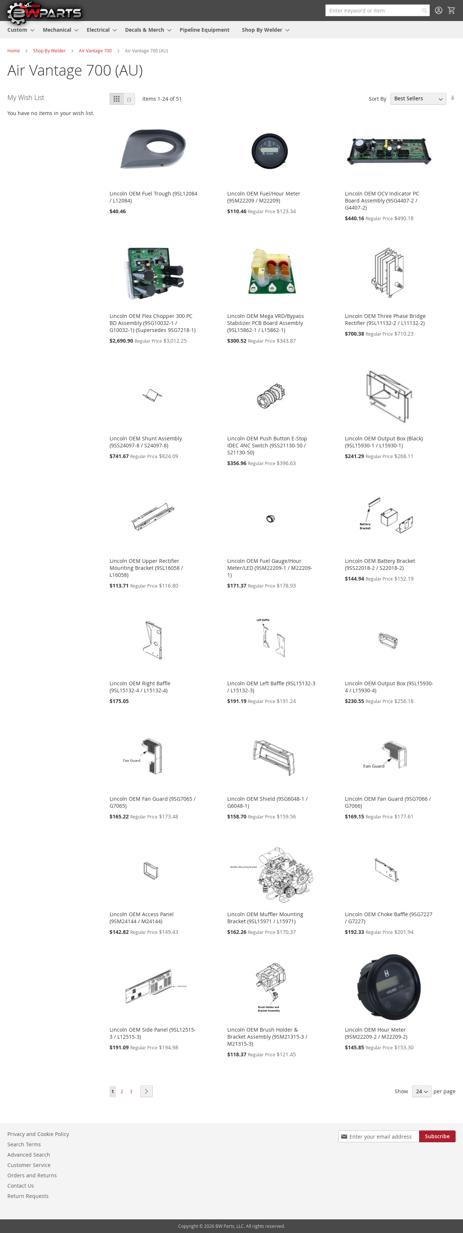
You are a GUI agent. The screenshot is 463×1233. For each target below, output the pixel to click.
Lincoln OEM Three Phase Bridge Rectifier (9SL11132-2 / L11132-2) (385, 319)
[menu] (231, 29)
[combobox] (377, 10)
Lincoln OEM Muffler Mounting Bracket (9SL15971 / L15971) (265, 918)
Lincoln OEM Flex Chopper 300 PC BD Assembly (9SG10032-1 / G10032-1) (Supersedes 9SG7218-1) (153, 322)
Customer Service (29, 1164)
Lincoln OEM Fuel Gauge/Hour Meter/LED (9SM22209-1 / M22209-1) (269, 567)
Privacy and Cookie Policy (38, 1133)
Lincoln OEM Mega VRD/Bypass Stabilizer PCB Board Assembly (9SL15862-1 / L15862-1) (265, 322)
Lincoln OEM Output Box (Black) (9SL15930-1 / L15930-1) (384, 442)
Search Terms (24, 1144)
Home (13, 50)
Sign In (439, 10)
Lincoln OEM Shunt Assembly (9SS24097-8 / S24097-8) (146, 442)
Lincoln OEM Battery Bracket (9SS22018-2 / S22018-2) (380, 564)
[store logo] (44, 12)
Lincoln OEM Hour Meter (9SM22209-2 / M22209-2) (376, 1033)
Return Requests (28, 1195)
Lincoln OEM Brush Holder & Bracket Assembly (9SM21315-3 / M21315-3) (267, 1036)
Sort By (377, 98)
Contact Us (20, 1185)
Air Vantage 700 (95, 50)
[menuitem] (19, 29)
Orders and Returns (32, 1175)
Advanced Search (28, 1154)
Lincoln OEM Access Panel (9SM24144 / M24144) (142, 918)
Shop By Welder (49, 50)
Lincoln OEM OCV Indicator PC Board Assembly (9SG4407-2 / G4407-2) (382, 200)
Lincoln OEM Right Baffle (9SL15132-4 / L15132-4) (140, 687)
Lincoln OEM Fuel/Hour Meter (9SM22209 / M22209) (263, 197)
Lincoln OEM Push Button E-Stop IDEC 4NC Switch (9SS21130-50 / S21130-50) (267, 445)
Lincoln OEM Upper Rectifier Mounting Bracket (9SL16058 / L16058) (146, 567)
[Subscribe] (437, 1136)
